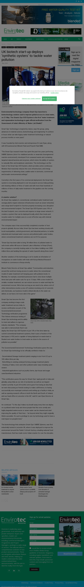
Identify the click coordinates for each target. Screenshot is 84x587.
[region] (42, 95)
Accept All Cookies (49, 98)
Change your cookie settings (31, 98)
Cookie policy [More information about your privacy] (55, 92)
